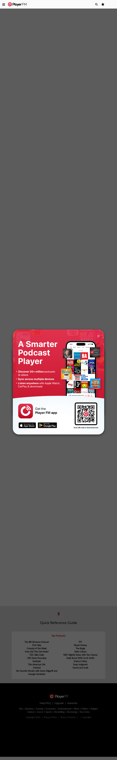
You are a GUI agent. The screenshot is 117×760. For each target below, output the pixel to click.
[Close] (98, 336)
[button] (3, 4)
